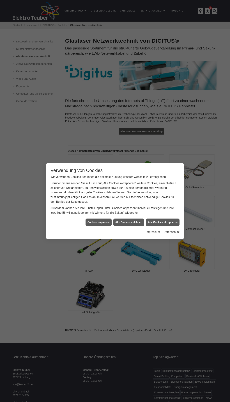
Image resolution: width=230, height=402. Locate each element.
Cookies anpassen (99, 214)
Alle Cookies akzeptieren (163, 214)
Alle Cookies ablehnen (128, 214)
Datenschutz (172, 224)
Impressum (153, 224)
